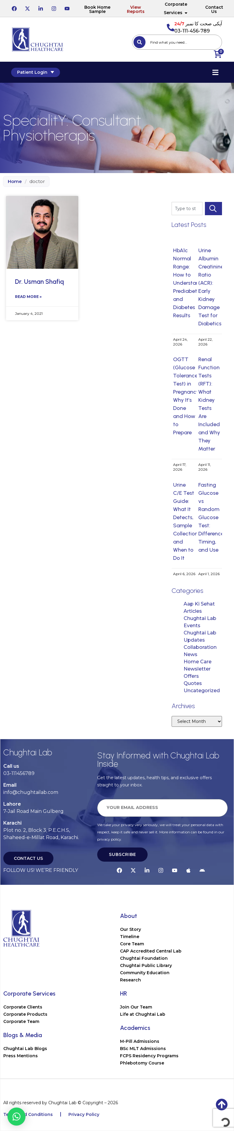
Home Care (198, 662)
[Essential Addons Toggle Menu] (214, 72)
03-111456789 (18, 773)
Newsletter (197, 669)
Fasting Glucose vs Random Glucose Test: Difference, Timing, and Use (211, 517)
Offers (191, 676)
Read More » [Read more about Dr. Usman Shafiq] (28, 296)
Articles (193, 611)
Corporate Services (176, 8)
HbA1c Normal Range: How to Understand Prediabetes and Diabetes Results (187, 283)
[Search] (140, 42)
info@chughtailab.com (30, 792)
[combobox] (177, 42)
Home (15, 181)
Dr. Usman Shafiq (39, 281)
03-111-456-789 (192, 31)
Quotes (193, 683)
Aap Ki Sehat (199, 604)
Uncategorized (202, 690)
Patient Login (36, 72)
